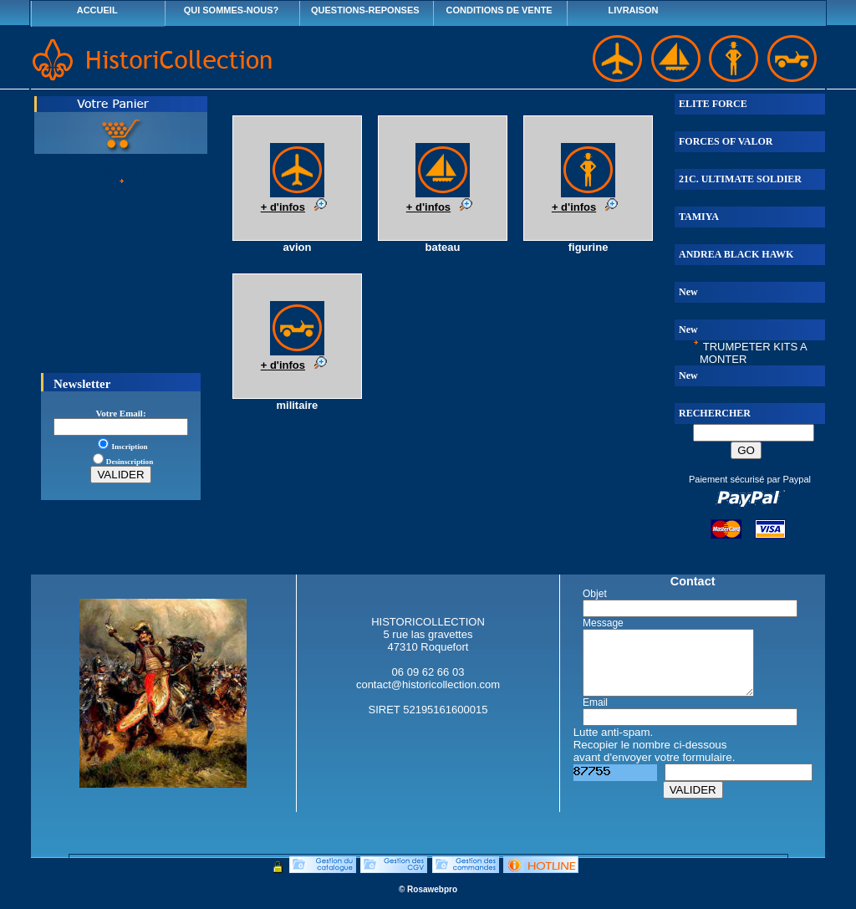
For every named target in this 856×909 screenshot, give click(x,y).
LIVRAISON (634, 10)
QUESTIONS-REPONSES (365, 10)
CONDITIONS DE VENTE (499, 10)
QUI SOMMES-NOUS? (231, 10)
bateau (443, 247)
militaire (297, 405)
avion (297, 247)
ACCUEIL (97, 10)
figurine (588, 247)
